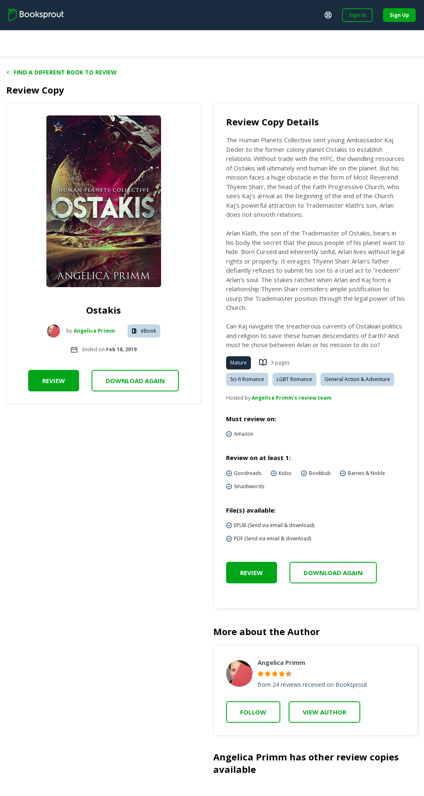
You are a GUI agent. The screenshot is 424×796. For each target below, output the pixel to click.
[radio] (261, 674)
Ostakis (103, 310)
